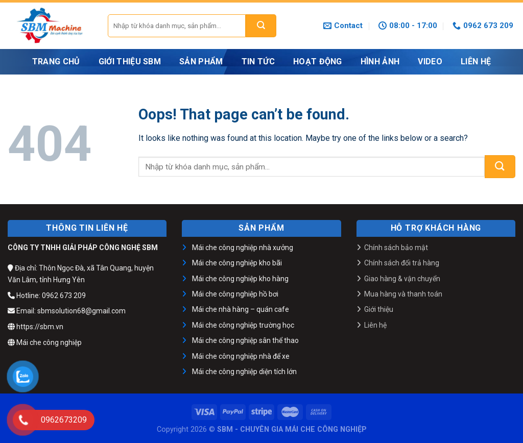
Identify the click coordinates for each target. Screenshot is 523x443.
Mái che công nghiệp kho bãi (237, 263)
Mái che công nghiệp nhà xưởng (242, 247)
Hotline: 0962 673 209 (47, 295)
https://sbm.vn (35, 327)
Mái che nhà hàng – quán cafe (240, 309)
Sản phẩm (201, 61)
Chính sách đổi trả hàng (401, 263)
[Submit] (261, 25)
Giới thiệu (378, 309)
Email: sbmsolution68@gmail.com (67, 311)
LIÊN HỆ (476, 61)
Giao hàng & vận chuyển (402, 279)
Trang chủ (56, 61)
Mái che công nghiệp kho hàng (240, 279)
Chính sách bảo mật (396, 247)
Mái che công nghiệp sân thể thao (245, 340)
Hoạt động (317, 61)
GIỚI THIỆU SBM (130, 61)
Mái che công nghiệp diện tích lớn (244, 371)
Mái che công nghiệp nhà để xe (241, 356)
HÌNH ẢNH (380, 61)
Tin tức (258, 61)
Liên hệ (375, 325)
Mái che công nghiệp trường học (243, 325)
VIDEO (430, 61)
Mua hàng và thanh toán (403, 294)
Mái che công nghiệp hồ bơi (235, 294)
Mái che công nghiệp (45, 342)
